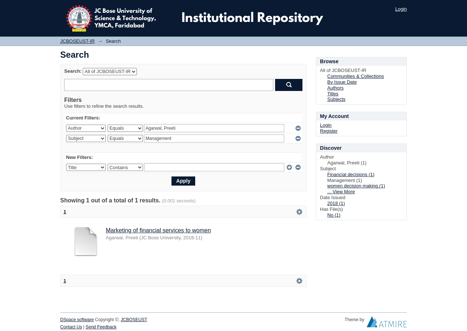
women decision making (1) (356, 186)
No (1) (333, 215)
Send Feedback (101, 327)
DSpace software (77, 319)
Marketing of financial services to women (158, 230)
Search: (73, 71)
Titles (333, 93)
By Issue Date (342, 82)
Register (328, 131)
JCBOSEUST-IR (77, 41)
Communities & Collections (355, 76)
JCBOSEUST (134, 319)
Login (401, 9)
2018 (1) (336, 203)
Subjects (336, 99)
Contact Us (71, 327)
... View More (341, 191)
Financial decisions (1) (350, 174)
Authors (335, 88)
